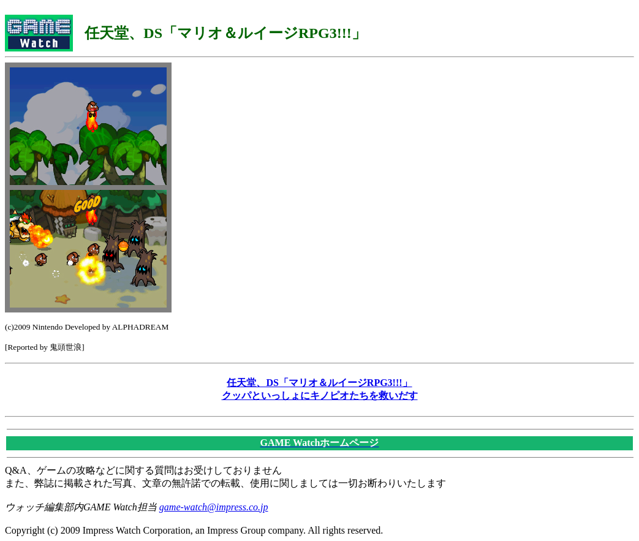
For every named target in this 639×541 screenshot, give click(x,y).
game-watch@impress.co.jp (213, 507)
